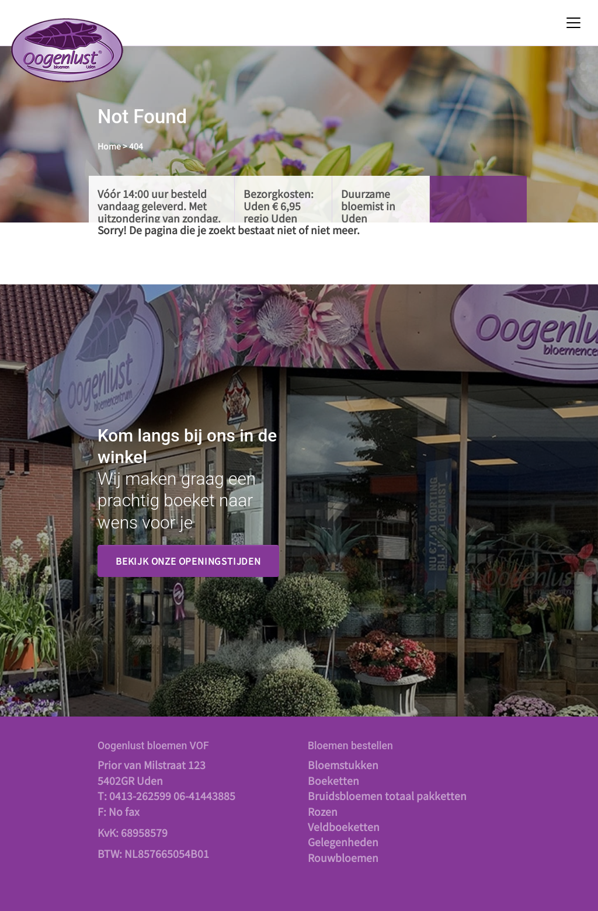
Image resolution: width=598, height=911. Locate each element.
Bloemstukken (343, 764)
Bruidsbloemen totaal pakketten (387, 795)
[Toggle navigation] (573, 23)
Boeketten (333, 780)
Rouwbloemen (343, 857)
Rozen (323, 811)
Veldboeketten (344, 826)
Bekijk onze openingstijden (188, 560)
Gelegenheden (343, 841)
